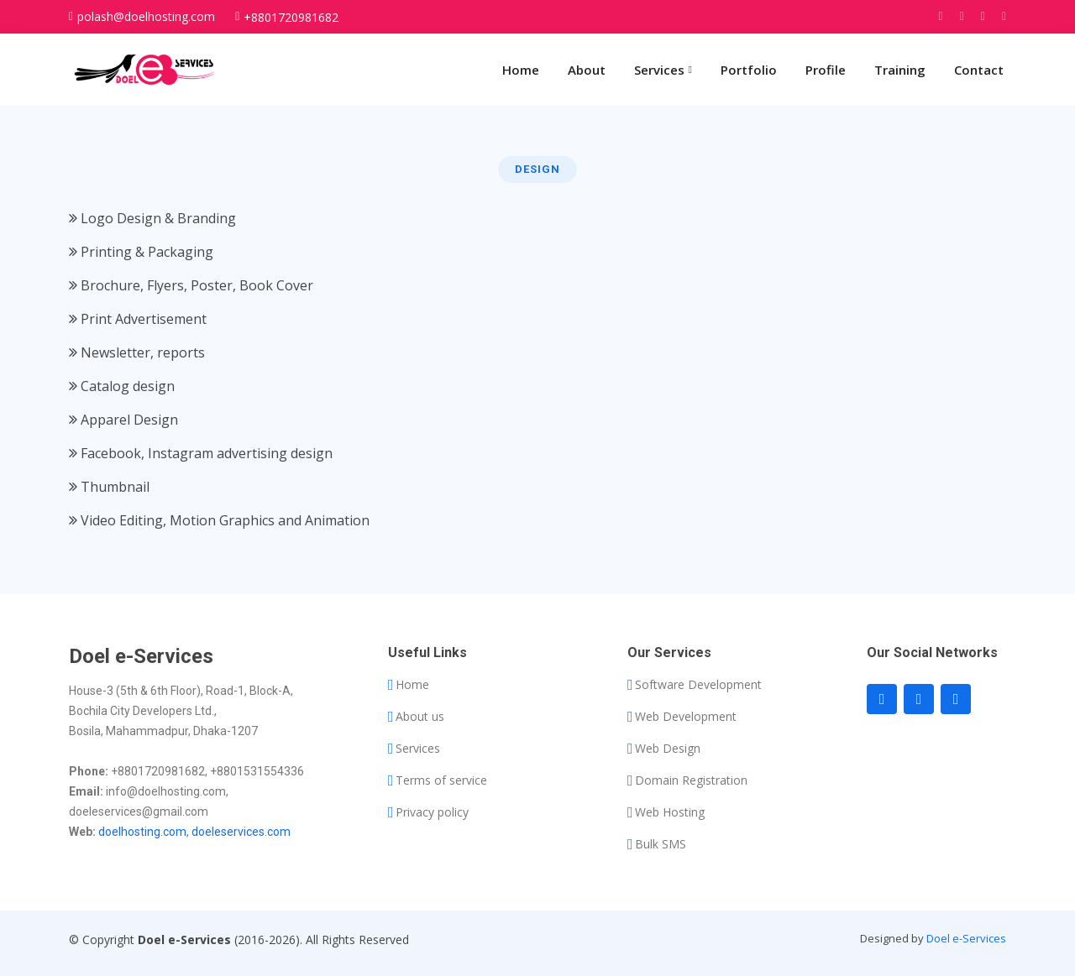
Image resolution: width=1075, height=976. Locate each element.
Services (418, 748)
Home (520, 69)
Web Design (667, 748)
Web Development (686, 717)
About (587, 69)
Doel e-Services (966, 938)
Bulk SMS (660, 844)
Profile (825, 69)
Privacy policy (432, 812)
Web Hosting (670, 812)
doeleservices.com (241, 831)
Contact (979, 69)
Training (900, 69)
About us (420, 717)
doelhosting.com (142, 831)
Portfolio (749, 69)
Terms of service (441, 780)
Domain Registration (691, 780)
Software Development (698, 685)
